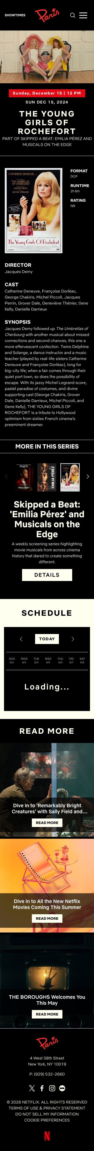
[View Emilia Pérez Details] (23, 477)
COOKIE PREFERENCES (47, 1120)
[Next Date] (73, 639)
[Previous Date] (21, 639)
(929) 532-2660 (49, 1074)
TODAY (47, 639)
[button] (72, 15)
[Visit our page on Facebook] (42, 1088)
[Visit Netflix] (47, 1139)
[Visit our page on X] (32, 1088)
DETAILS (47, 575)
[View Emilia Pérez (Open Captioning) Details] (46, 477)
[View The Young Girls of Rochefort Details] (69, 477)
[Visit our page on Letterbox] (62, 1088)
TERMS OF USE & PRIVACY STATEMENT (47, 1108)
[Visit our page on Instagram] (52, 1088)
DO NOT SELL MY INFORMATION (47, 1114)
